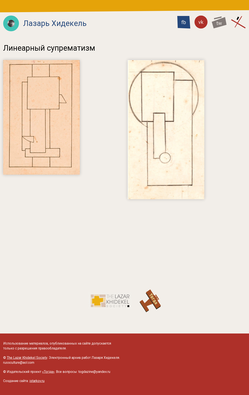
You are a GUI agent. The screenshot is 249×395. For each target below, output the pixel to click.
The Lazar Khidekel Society (27, 358)
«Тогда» (48, 372)
